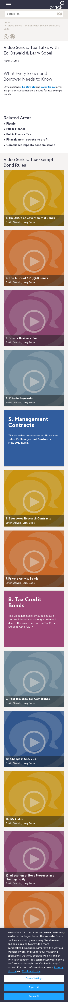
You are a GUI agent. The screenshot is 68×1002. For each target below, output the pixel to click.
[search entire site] (31, 14)
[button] (6, 38)
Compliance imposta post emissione (30, 145)
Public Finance (15, 129)
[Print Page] (12, 38)
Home (7, 22)
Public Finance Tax (18, 134)
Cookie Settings (34, 980)
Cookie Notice (31, 973)
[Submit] (59, 14)
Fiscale (11, 123)
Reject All (34, 989)
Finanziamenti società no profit (27, 139)
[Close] (64, 935)
